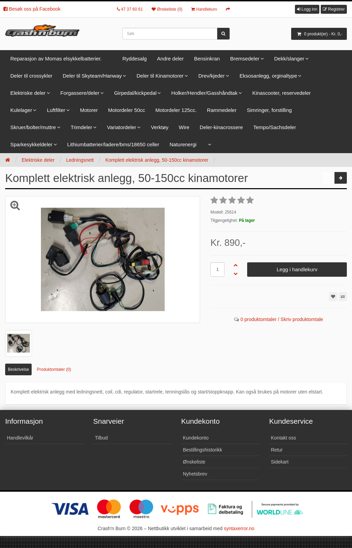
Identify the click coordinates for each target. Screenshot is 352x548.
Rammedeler (221, 110)
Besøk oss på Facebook (31, 9)
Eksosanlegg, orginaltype (268, 76)
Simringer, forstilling (269, 110)
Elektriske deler (28, 93)
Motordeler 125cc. (176, 110)
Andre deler (170, 58)
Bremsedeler (244, 58)
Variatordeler (121, 127)
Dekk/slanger (289, 58)
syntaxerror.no (239, 528)
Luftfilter (56, 110)
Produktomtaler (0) (54, 369)
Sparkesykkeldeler (31, 144)
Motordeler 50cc (126, 110)
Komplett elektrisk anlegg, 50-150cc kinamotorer (157, 160)
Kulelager (21, 110)
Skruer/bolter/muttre (33, 127)
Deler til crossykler (31, 76)
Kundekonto (196, 438)
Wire (184, 127)
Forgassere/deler (79, 93)
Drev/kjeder (211, 76)
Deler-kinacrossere (221, 127)
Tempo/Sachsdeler (274, 127)
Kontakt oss (283, 438)
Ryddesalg (134, 58)
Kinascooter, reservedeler (281, 93)
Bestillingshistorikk (202, 450)
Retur (277, 450)
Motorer (89, 110)
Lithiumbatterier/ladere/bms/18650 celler (113, 144)
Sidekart (279, 462)
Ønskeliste (194, 462)
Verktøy (159, 127)
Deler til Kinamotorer (160, 76)
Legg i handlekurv (297, 269)
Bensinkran (207, 58)
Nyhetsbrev (195, 474)
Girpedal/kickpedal (135, 93)
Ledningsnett (80, 160)
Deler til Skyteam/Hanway (92, 76)
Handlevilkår (20, 438)
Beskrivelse (18, 369)
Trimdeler (81, 127)
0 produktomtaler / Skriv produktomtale (281, 319)
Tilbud (101, 438)
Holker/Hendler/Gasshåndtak (204, 93)
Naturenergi (182, 144)
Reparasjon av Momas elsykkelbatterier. (56, 58)
